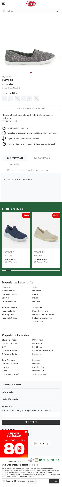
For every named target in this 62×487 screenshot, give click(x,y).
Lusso (4, 371)
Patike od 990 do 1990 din (44, 314)
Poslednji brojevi (40, 311)
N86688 (38, 256)
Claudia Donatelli (9, 340)
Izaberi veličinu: (10, 93)
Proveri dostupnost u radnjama (27, 170)
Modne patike (8, 291)
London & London (10, 364)
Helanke (36, 301)
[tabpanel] (31, 47)
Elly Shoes (37, 347)
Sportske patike (9, 294)
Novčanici (36, 291)
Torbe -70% (37, 321)
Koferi (35, 294)
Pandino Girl (38, 371)
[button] (13, 121)
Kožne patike (8, 314)
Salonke (5, 298)
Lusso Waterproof (10, 374)
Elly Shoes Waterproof (42, 350)
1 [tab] (31, 72)
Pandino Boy (38, 367)
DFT (4, 347)
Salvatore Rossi (39, 374)
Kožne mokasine (9, 307)
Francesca (37, 354)
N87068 (7, 256)
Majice (35, 298)
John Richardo (8, 360)
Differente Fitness (10, 350)
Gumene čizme (9, 301)
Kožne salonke (8, 311)
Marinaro (36, 360)
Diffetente (37, 343)
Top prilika (37, 307)
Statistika (9, 481)
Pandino (36, 364)
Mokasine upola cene (42, 318)
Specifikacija (42, 157)
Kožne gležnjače (9, 318)
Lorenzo (6, 367)
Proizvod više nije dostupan (31, 108)
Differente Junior (10, 354)
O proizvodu (15, 157)
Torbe (35, 287)
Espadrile (7, 84)
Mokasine (6, 287)
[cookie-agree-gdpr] (54, 481)
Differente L (37, 340)
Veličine (15, 164)
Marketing (21, 481)
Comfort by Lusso (10, 343)
